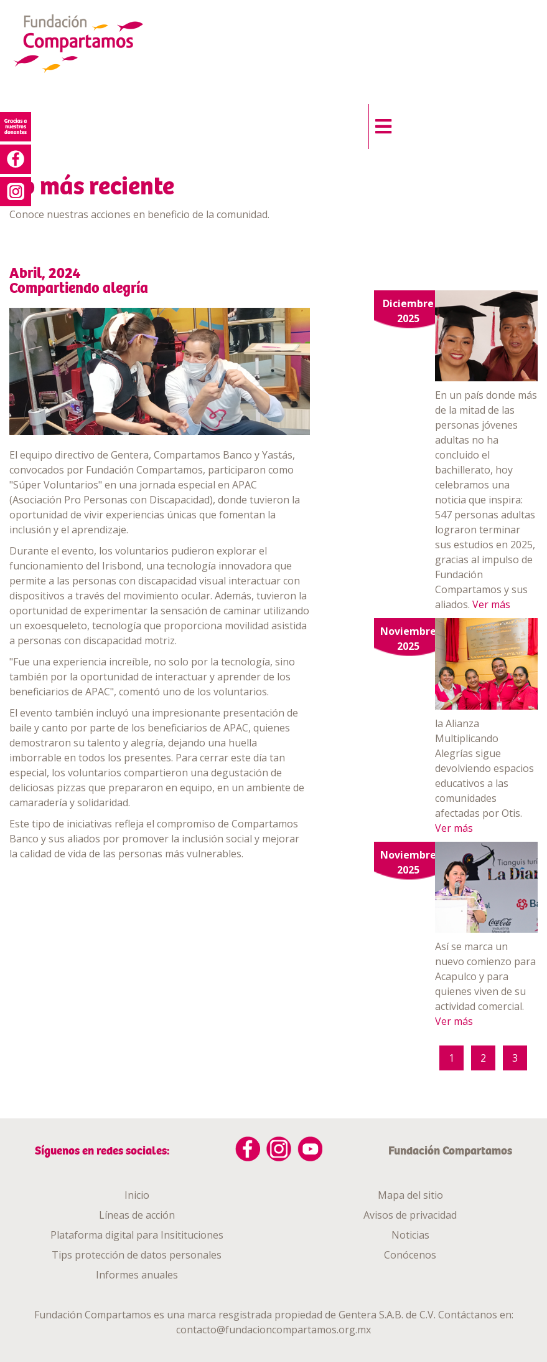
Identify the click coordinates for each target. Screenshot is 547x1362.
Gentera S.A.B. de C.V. (387, 1315)
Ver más (491, 604)
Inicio (136, 1195)
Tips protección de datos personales (137, 1255)
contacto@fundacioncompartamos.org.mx (273, 1329)
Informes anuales (137, 1275)
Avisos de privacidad (410, 1215)
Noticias (410, 1235)
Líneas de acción (137, 1215)
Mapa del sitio (410, 1195)
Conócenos (410, 1255)
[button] (379, 123)
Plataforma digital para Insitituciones (136, 1235)
